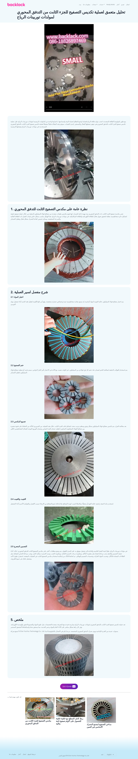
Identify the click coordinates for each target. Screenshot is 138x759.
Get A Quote (68, 686)
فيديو (122, 4)
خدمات (101, 4)
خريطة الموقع (32, 754)
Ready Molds (110, 4)
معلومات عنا (86, 4)
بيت (80, 4)
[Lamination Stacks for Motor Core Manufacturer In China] (101, 712)
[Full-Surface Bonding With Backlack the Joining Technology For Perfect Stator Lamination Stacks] (70, 711)
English (110, 755)
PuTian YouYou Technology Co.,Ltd (78, 756)
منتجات (94, 4)
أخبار (118, 4)
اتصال (128, 4)
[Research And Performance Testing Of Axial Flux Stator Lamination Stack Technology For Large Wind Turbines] (39, 711)
